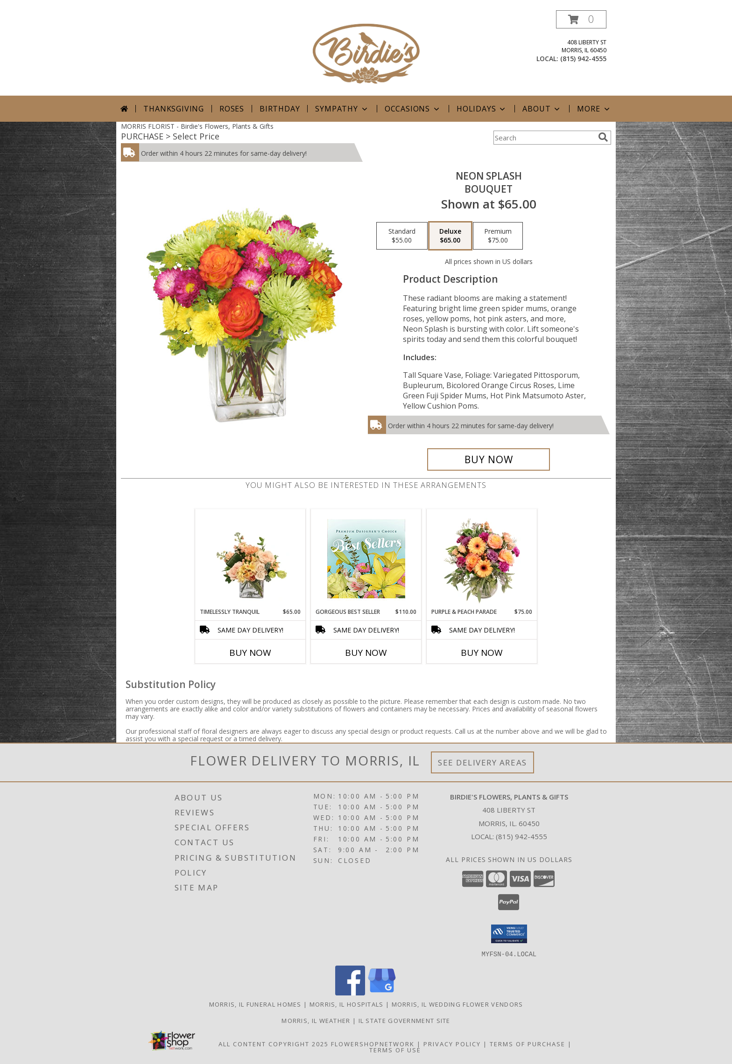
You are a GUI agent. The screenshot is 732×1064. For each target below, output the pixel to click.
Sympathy (342, 109)
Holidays (482, 109)
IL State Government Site (404, 1020)
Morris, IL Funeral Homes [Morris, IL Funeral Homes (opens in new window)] (255, 1004)
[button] (581, 19)
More (594, 109)
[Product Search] (544, 137)
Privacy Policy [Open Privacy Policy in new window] (452, 1043)
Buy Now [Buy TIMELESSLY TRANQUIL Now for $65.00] (250, 653)
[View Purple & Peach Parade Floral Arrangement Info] (482, 558)
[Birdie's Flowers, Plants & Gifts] (366, 53)
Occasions (413, 109)
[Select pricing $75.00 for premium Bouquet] (497, 236)
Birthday (280, 109)
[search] (603, 137)
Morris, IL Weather (316, 1020)
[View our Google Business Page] (382, 992)
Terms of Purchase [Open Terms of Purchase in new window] (527, 1043)
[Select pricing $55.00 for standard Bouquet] (402, 236)
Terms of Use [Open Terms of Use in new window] (395, 1049)
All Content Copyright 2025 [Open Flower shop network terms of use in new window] (273, 1043)
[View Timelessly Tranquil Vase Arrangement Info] (250, 558)
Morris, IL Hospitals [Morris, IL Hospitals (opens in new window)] (347, 1004)
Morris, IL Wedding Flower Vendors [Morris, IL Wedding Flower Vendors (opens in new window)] (457, 1004)
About (542, 109)
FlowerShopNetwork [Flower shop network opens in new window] (373, 1043)
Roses (231, 109)
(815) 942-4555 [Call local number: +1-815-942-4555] (583, 58)
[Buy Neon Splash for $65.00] (488, 459)
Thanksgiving (173, 109)
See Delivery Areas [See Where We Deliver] (482, 762)
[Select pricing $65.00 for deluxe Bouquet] (450, 236)
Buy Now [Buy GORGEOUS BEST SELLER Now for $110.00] (366, 653)
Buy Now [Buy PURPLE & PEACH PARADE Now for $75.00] (482, 653)
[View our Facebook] (350, 992)
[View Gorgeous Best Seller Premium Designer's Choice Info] (366, 558)
